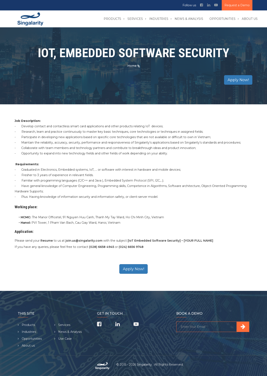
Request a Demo (237, 5)
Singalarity (145, 364)
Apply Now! (238, 80)
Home (132, 66)
